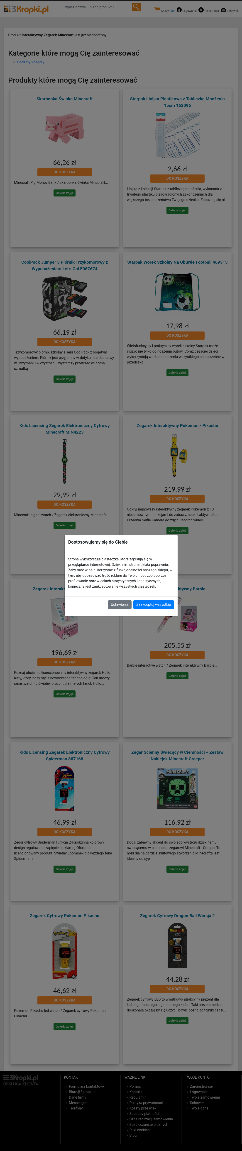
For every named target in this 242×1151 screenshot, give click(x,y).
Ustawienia (120, 604)
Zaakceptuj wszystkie (153, 604)
